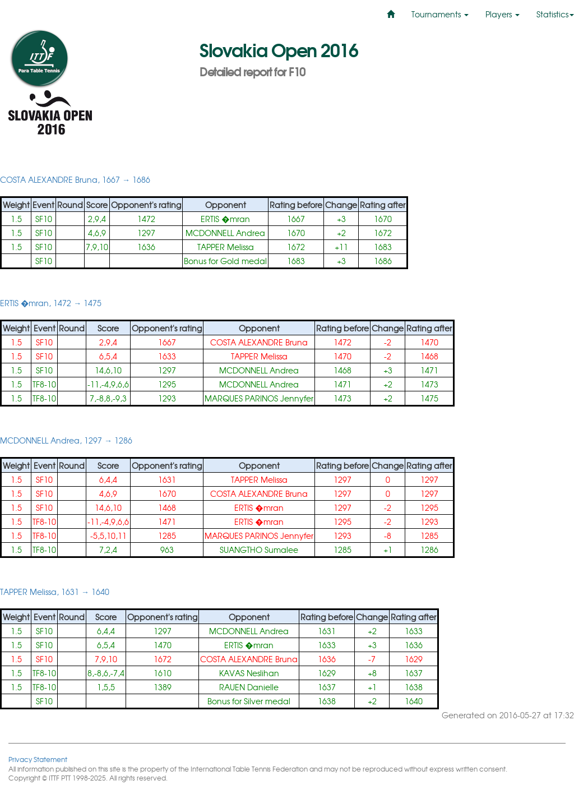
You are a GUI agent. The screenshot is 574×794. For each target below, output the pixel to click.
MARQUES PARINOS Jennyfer (259, 398)
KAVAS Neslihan (249, 672)
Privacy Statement (37, 759)
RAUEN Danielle (249, 687)
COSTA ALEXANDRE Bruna (259, 342)
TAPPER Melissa (225, 246)
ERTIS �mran (225, 218)
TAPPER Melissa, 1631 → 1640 (54, 591)
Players (502, 14)
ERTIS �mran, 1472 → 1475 (50, 302)
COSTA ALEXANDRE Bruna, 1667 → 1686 (75, 179)
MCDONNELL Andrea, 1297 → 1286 (66, 440)
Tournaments (440, 14)
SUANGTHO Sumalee (259, 549)
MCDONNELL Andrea (225, 232)
